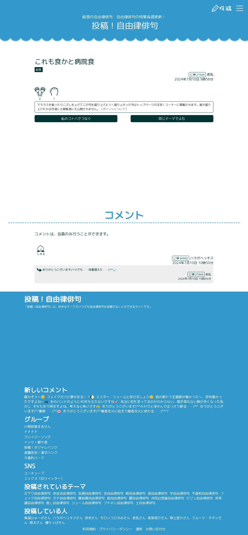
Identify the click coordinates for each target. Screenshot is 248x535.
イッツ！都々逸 (42, 442)
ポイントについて (114, 109)
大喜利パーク (41, 458)
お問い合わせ (155, 529)
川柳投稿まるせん (44, 426)
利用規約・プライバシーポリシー (107, 529)
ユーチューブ (41, 473)
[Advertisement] (124, 166)
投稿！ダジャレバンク (47, 447)
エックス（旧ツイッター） (51, 478)
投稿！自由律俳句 (124, 25)
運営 (139, 529)
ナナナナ (37, 431)
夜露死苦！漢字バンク (47, 452)
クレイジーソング (44, 437)
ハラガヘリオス (201, 258)
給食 (38, 70)
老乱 (210, 74)
